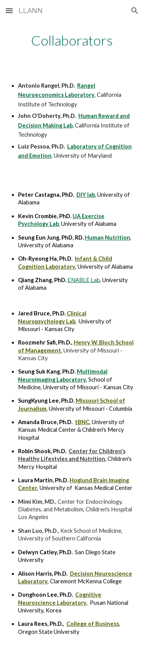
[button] (9, 10)
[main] (72, 40)
